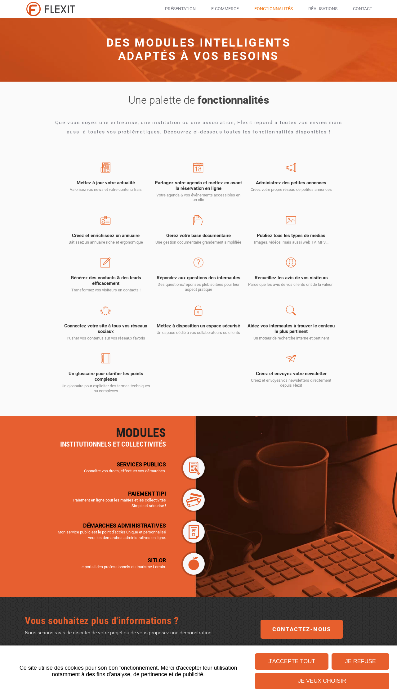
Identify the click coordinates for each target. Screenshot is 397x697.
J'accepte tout (291, 661)
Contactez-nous (301, 643)
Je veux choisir (322, 681)
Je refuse (360, 661)
